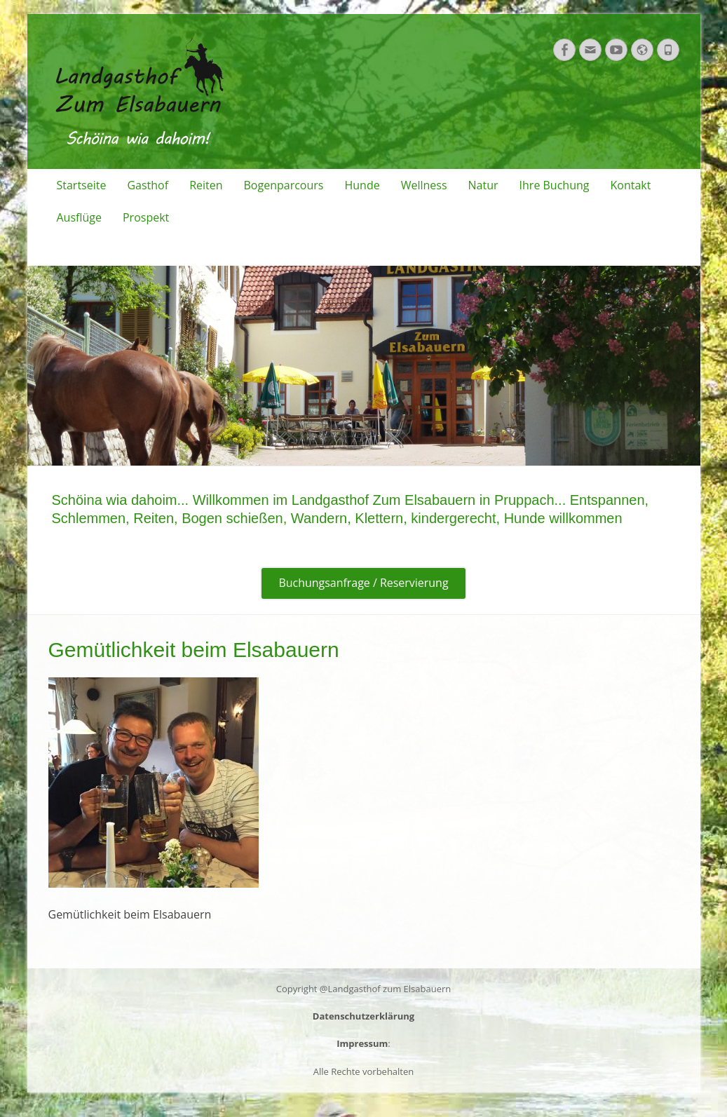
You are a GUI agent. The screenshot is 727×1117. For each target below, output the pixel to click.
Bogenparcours (284, 185)
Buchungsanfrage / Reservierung (363, 583)
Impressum (362, 1043)
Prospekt (146, 217)
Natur (483, 185)
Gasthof (147, 185)
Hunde (361, 185)
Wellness (424, 185)
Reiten (205, 185)
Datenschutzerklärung (363, 1016)
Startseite (82, 185)
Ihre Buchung (554, 185)
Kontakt (630, 185)
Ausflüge (79, 217)
